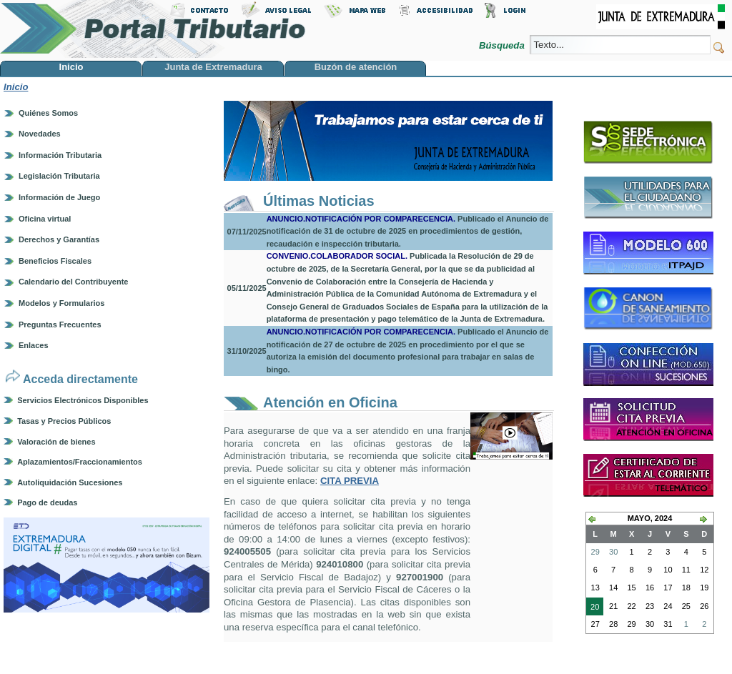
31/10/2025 (247, 351)
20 (592, 608)
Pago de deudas (47, 502)
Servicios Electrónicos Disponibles (82, 400)
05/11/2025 (247, 288)
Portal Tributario (153, 29)
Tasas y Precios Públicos (64, 421)
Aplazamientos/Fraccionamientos (79, 461)
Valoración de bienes (56, 441)
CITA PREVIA (349, 480)
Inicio (16, 86)
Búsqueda (503, 45)
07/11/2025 (247, 231)
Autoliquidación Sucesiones (69, 482)
